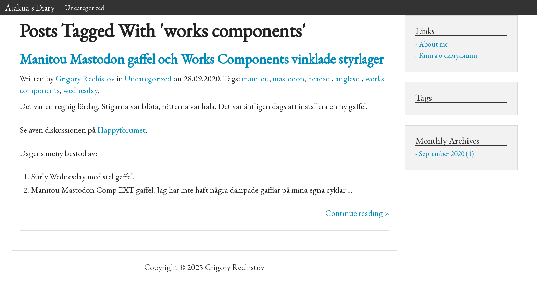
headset (320, 78)
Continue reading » (357, 213)
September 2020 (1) (446, 153)
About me (433, 44)
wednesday (80, 90)
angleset (348, 78)
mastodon (288, 78)
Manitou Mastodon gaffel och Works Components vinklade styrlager (202, 59)
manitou (255, 78)
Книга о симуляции (448, 55)
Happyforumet (121, 130)
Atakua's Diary (30, 7)
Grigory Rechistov (85, 78)
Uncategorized (84, 7)
